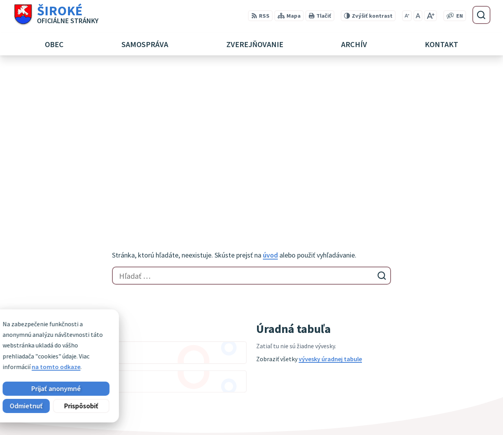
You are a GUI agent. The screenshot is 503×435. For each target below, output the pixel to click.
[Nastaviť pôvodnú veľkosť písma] (417, 15)
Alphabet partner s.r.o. (115, 340)
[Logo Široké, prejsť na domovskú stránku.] (56, 15)
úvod (270, 98)
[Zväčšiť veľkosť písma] (430, 15)
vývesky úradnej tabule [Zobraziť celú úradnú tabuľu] (330, 202)
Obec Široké (73, 348)
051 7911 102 (431, 405)
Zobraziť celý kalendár (43, 248)
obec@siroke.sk (436, 415)
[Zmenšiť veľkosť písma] (407, 15)
